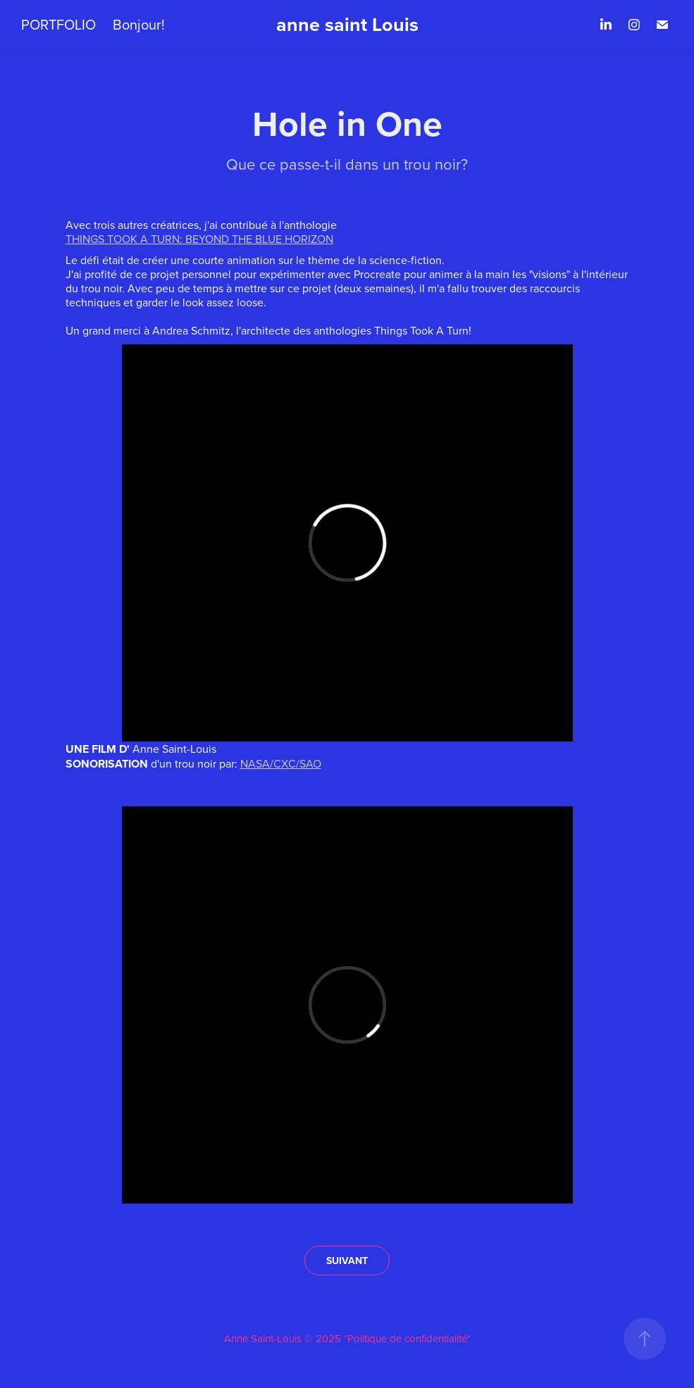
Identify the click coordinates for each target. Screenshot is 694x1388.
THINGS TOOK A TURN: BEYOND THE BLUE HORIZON (199, 238)
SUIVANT (347, 1260)
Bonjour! (139, 24)
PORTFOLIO (58, 24)
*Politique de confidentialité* (407, 1338)
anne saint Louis (347, 24)
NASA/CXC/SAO (280, 763)
